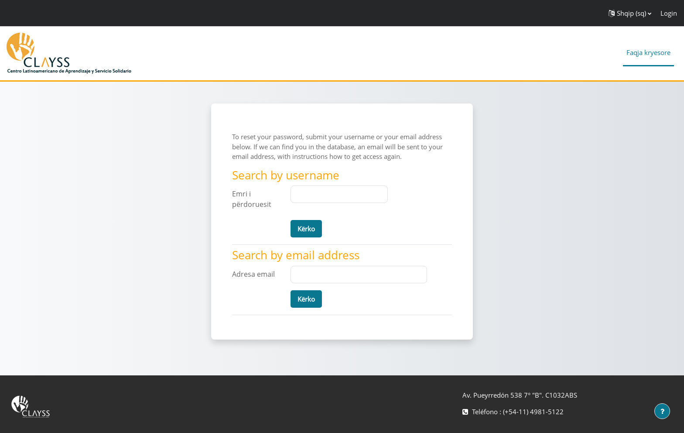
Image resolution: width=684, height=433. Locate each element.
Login (668, 13)
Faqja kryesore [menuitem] (648, 52)
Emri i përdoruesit (251, 199)
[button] (630, 13)
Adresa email (253, 274)
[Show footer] (662, 411)
